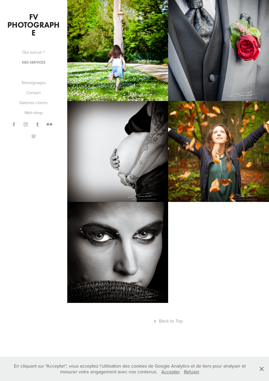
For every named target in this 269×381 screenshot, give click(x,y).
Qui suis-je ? (33, 52)
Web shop (33, 112)
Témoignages (33, 82)
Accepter (170, 371)
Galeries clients (33, 102)
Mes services (33, 62)
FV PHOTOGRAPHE (33, 25)
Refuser (191, 371)
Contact (33, 92)
